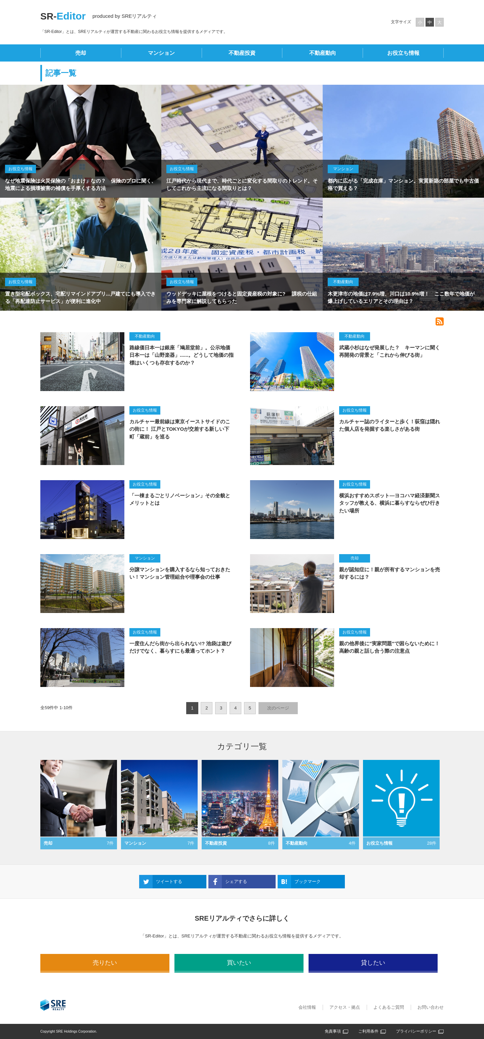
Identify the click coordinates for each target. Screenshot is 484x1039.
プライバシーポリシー (416, 1031)
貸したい (373, 962)
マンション (161, 53)
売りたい (105, 962)
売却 (80, 53)
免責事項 (333, 1031)
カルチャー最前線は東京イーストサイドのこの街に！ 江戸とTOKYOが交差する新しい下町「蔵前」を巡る (179, 429)
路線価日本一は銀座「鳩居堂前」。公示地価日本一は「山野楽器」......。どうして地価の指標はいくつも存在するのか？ (181, 355)
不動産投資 (242, 53)
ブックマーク (307, 881)
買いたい (239, 962)
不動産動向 (322, 53)
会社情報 (307, 1007)
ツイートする (169, 881)
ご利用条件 (368, 1031)
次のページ (278, 707)
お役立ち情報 (403, 53)
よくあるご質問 (388, 1007)
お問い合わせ (430, 1007)
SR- (63, 16)
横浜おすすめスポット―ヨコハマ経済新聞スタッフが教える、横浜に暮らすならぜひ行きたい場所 (389, 503)
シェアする (236, 881)
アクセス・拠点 (344, 1007)
